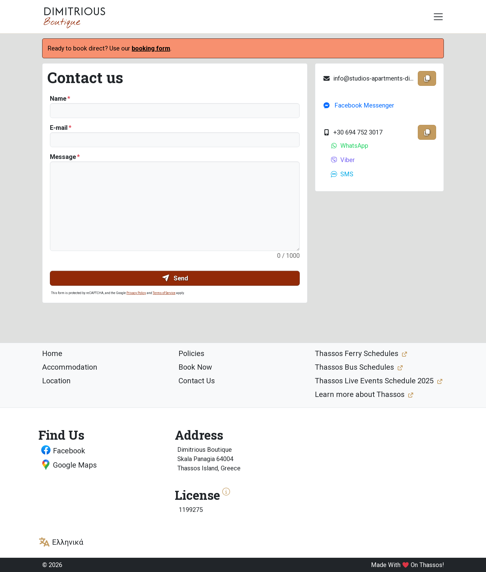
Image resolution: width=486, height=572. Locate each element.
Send (175, 278)
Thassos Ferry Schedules (356, 353)
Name (58, 98)
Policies (191, 353)
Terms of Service (164, 293)
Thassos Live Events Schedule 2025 (374, 380)
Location (56, 380)
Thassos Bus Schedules (354, 367)
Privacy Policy (136, 293)
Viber (342, 160)
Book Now (195, 367)
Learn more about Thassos (359, 394)
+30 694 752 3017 (352, 132)
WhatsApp (349, 145)
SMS (341, 174)
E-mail (59, 127)
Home (52, 353)
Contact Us (197, 380)
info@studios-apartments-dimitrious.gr (369, 78)
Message (63, 157)
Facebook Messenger (358, 105)
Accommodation (69, 367)
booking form (151, 48)
